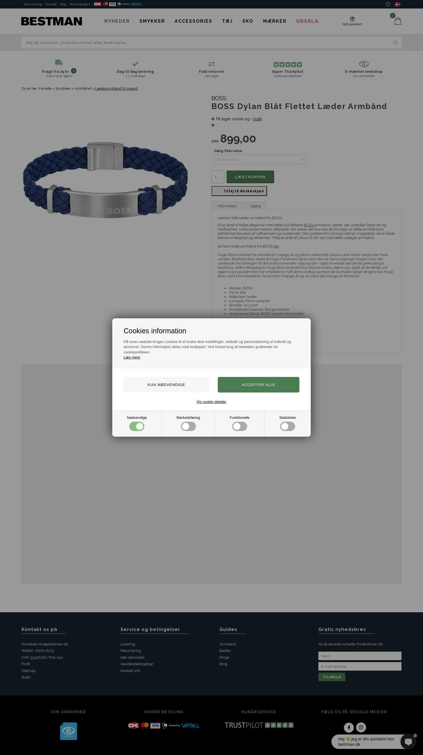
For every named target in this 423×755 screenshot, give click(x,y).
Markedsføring (188, 423)
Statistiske (287, 423)
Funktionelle (239, 423)
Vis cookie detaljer (211, 402)
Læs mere (132, 357)
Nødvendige (137, 423)
